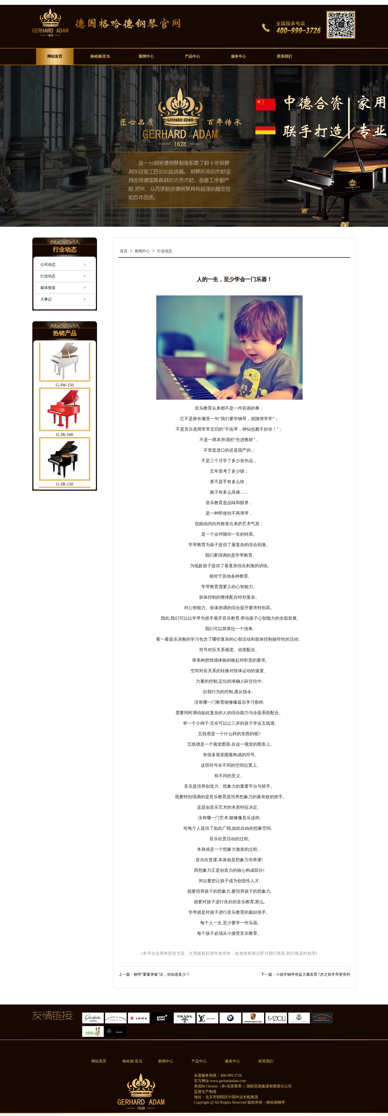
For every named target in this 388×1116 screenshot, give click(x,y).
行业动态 (48, 276)
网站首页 (54, 56)
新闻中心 (146, 56)
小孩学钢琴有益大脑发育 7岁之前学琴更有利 (313, 974)
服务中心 (238, 56)
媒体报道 (48, 288)
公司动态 (48, 265)
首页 (123, 251)
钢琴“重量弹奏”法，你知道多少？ (162, 974)
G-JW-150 (65, 385)
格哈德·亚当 (100, 56)
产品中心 (192, 56)
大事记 (46, 299)
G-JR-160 (64, 435)
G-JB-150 (64, 485)
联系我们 (284, 56)
